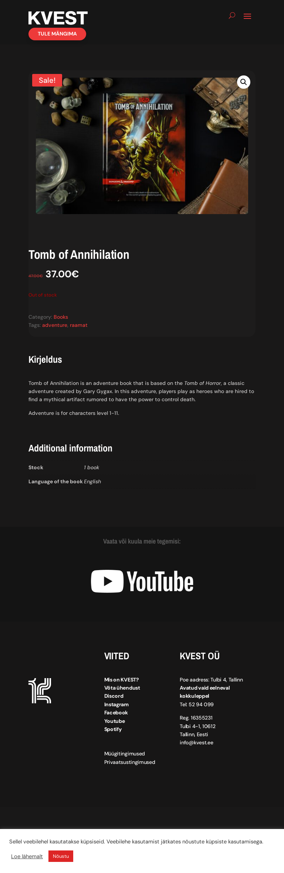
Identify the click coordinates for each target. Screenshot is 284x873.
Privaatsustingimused (129, 762)
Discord (114, 696)
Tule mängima (57, 33)
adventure (54, 325)
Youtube (114, 721)
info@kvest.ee (196, 742)
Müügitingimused (124, 753)
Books (61, 317)
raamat (79, 325)
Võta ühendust (122, 687)
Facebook (116, 712)
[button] (243, 82)
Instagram (116, 704)
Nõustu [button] (61, 856)
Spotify (113, 729)
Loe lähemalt (27, 856)
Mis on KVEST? (121, 679)
